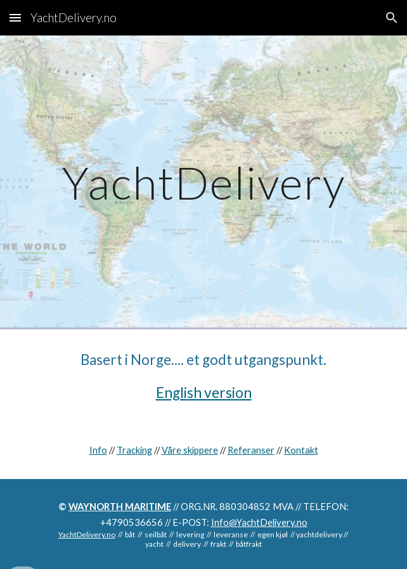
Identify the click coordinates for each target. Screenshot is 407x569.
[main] (203, 182)
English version (204, 392)
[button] (15, 17)
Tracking (134, 450)
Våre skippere (190, 450)
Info (98, 450)
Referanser (251, 450)
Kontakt (301, 450)
